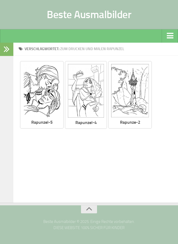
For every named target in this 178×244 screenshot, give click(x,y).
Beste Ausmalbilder (89, 14)
